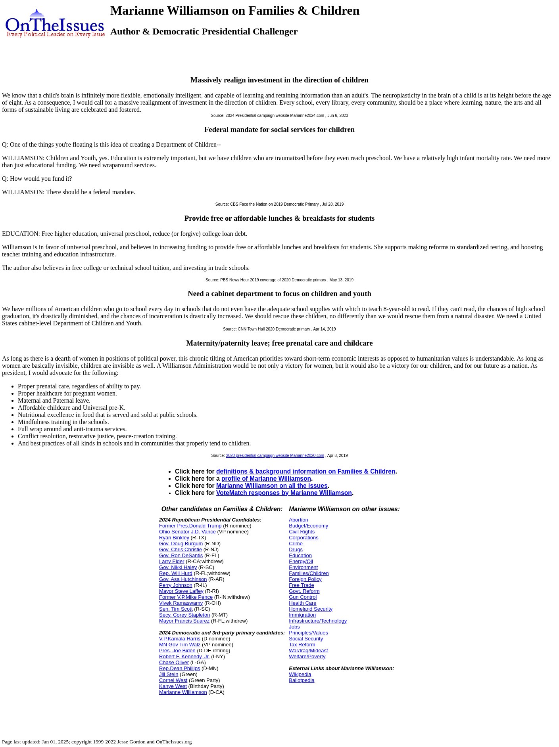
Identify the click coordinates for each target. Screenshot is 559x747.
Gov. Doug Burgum (181, 543)
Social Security (306, 639)
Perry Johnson (175, 585)
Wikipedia (300, 674)
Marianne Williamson (183, 692)
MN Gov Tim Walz (179, 645)
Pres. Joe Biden (177, 650)
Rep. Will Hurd (175, 573)
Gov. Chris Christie (180, 549)
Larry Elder (171, 561)
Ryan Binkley (174, 538)
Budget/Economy (308, 526)
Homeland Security (310, 609)
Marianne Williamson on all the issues (272, 485)
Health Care (302, 603)
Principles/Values (308, 633)
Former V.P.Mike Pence (186, 597)
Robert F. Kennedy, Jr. (184, 656)
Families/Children (308, 573)
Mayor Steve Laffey (181, 591)
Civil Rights (302, 532)
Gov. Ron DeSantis (181, 555)
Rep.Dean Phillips (179, 668)
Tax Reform (302, 645)
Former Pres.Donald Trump (190, 526)
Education (300, 555)
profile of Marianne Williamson (266, 478)
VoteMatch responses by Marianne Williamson (284, 492)
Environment (303, 567)
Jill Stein (168, 674)
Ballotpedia (301, 680)
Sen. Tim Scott (176, 609)
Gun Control (303, 597)
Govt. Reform (304, 591)
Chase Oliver (174, 662)
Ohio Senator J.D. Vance (187, 532)
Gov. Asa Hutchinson (183, 579)
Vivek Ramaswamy (181, 603)
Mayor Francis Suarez (184, 621)
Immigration (302, 615)
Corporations (303, 538)
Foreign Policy (305, 579)
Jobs (294, 627)
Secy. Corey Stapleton (184, 615)
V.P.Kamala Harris (179, 639)
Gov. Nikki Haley (178, 567)
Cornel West (173, 680)
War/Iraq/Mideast (308, 650)
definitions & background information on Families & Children (305, 471)
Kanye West (173, 686)
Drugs (296, 549)
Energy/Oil (301, 561)
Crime (296, 543)
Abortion (298, 520)
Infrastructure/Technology (318, 621)
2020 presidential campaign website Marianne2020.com (275, 455)
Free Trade (301, 585)
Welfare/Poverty (307, 656)
